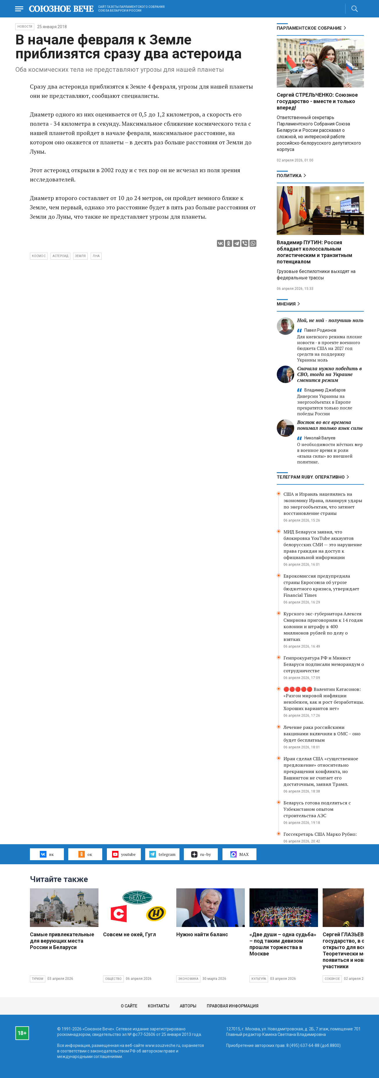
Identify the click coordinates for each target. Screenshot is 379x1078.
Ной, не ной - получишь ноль (330, 320)
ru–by (201, 854)
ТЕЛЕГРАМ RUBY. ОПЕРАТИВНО (311, 477)
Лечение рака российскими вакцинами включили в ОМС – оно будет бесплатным (321, 733)
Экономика (188, 978)
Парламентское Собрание (309, 28)
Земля (80, 256)
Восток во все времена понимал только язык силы (330, 425)
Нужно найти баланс (202, 934)
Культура (259, 978)
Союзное (332, 978)
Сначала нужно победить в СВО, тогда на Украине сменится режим (329, 374)
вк (46, 854)
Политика (289, 175)
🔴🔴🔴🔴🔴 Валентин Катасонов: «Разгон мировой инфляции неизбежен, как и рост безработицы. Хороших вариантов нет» (323, 699)
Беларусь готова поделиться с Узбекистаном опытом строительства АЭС (317, 809)
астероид (61, 256)
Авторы (188, 1006)
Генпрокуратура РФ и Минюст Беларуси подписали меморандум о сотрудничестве (323, 664)
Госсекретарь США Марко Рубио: (320, 834)
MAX (239, 854)
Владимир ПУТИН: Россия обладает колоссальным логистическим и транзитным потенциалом (314, 252)
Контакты (158, 1006)
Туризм (37, 978)
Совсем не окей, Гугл (129, 934)
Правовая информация (232, 1006)
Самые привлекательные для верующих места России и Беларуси (62, 940)
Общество (113, 978)
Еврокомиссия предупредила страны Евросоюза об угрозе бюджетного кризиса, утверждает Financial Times (321, 585)
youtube (124, 854)
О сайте (129, 1006)
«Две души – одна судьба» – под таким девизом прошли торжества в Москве (282, 944)
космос (39, 256)
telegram (162, 854)
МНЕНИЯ (286, 304)
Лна (96, 256)
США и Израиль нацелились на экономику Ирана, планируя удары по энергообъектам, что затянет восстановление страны (322, 503)
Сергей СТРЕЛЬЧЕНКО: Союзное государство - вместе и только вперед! (317, 101)
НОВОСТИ (24, 26)
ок (85, 854)
